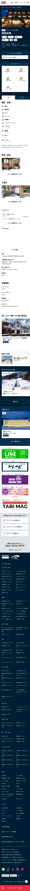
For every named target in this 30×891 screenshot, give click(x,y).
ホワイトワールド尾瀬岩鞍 (22, 608)
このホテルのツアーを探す (15, 888)
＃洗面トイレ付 (5, 39)
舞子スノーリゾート (20, 584)
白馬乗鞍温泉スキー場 (21, 682)
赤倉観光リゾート (6, 707)
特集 (3, 771)
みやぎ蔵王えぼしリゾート (7, 642)
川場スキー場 (19, 603)
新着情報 (18, 818)
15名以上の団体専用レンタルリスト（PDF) (13, 841)
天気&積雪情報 (6, 826)
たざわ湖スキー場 (20, 642)
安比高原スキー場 (20, 652)
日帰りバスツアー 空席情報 (9, 831)
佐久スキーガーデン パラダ (8, 722)
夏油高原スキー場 (6, 645)
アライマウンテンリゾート (22, 707)
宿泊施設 (4, 818)
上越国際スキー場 (6, 584)
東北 (3, 639)
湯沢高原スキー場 (20, 579)
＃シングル (4, 36)
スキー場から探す (6, 563)
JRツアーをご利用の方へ (13, 533)
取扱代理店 (15, 852)
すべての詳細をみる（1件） (15, 174)
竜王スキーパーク (6, 634)
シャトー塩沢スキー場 (21, 571)
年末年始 (4, 783)
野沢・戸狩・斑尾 (6, 732)
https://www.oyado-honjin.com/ (9, 306)
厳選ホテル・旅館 (6, 786)
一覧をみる (15, 401)
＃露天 (15, 39)
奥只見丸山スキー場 (20, 573)
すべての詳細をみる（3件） (15, 201)
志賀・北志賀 (5, 624)
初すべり (18, 783)
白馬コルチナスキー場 (6, 682)
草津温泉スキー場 (6, 601)
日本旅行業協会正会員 (7, 854)
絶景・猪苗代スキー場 (21, 657)
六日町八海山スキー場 (6, 576)
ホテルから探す (6, 747)
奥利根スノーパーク (6, 608)
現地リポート (5, 821)
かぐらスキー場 (19, 589)
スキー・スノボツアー (6, 816)
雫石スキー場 (19, 650)
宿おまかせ (4, 788)
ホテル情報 (8, 97)
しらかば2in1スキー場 (21, 670)
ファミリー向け (5, 791)
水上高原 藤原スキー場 (21, 616)
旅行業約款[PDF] (17, 854)
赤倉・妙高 (4, 703)
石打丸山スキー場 (6, 587)
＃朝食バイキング (18, 36)
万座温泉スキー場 (20, 619)
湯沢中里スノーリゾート (7, 589)
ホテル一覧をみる (15, 441)
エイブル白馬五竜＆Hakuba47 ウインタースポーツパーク (22, 691)
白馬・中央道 (5, 667)
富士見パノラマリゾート (21, 678)
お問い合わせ (19, 857)
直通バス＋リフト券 (20, 780)
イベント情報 (19, 810)
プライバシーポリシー (7, 860)
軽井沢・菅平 (5, 719)
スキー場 (18, 816)
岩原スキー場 (19, 581)
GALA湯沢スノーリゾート (7, 581)
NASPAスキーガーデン (7, 579)
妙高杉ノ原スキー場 (6, 709)
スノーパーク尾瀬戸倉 (21, 611)
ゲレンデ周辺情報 (20, 813)
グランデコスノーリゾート (7, 662)
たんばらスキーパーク (6, 613)
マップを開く (15, 249)
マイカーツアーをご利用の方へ (14, 526)
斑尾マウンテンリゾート (7, 741)
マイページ (21, 2)
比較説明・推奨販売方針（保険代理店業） (11, 862)
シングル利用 (19, 788)
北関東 (3, 597)
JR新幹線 (4, 775)
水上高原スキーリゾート (21, 601)
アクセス (4, 810)
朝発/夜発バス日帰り (20, 778)
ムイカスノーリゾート (21, 576)
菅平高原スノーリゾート (21, 725)
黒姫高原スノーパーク (21, 736)
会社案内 (4, 849)
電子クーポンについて (7, 852)
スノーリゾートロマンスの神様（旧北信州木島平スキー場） (7, 629)
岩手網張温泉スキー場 (6, 650)
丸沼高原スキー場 (6, 616)
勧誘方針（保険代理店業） (19, 860)
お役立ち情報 (5, 808)
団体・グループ (19, 798)
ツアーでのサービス (21, 98)
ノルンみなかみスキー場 (7, 611)
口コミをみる (15, 30)
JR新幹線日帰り (19, 794)
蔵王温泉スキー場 (20, 662)
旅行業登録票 (5, 857)
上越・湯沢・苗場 (6, 567)
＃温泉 (11, 39)
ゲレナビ (4, 804)
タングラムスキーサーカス (7, 738)
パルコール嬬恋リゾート (7, 619)
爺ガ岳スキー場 (5, 670)
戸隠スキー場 (5, 736)
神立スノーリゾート (20, 587)
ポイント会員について (12, 849)
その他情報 (18, 808)
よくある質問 (15, 2)
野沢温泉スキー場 (20, 738)
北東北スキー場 (19, 791)
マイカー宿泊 (19, 775)
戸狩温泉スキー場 (20, 741)
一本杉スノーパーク (6, 571)
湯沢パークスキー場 (6, 573)
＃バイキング (10, 36)
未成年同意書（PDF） (7, 836)
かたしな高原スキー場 (21, 613)
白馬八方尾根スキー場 (6, 689)
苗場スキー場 (5, 592)
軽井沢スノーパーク (20, 722)
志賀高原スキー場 (20, 634)
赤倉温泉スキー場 (6, 714)
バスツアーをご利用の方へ (13, 520)
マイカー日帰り (5, 780)
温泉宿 (17, 786)
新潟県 (3, 30)
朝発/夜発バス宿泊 (6, 778)
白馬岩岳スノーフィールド (7, 685)
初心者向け (4, 798)
